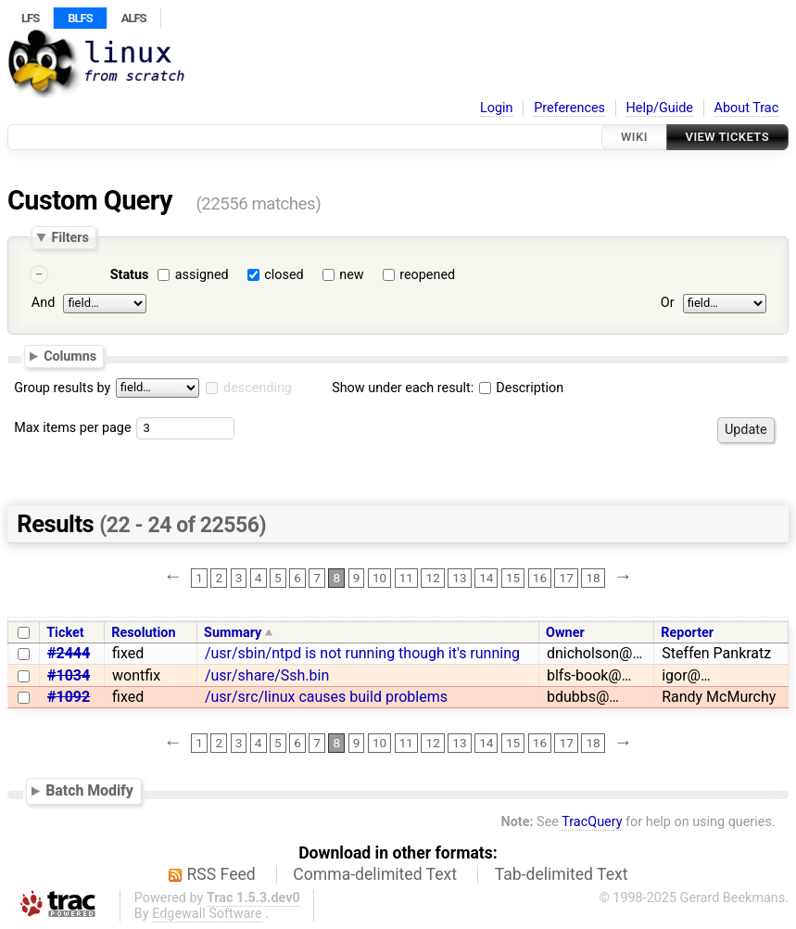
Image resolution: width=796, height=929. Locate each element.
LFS (30, 18)
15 (513, 577)
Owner (565, 633)
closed (283, 275)
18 (593, 577)
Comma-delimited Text (375, 874)
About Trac (746, 108)
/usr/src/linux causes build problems (326, 697)
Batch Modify (89, 790)
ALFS (133, 18)
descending (257, 388)
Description (521, 388)
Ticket (64, 633)
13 (459, 577)
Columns (70, 356)
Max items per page (72, 428)
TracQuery (592, 822)
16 (540, 577)
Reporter (687, 633)
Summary (232, 633)
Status (129, 275)
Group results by (62, 388)
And (43, 303)
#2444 (68, 653)
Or (668, 303)
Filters (69, 237)
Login (496, 108)
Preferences (569, 108)
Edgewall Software (207, 914)
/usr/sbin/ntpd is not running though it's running (362, 653)
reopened (427, 275)
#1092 (68, 697)
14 (486, 577)
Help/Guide (659, 108)
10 (379, 577)
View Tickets (727, 137)
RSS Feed (221, 874)
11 (406, 577)
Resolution (143, 633)
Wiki (634, 137)
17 (567, 577)
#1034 (68, 675)
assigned (202, 275)
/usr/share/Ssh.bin (267, 675)
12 (433, 577)
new (351, 275)
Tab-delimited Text (561, 874)
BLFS (80, 18)
